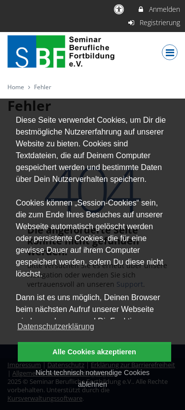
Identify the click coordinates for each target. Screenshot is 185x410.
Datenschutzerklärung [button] (55, 326)
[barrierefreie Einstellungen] (120, 9)
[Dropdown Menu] (170, 52)
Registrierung (154, 22)
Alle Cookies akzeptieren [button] (94, 352)
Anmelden (159, 9)
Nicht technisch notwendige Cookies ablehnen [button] (92, 378)
